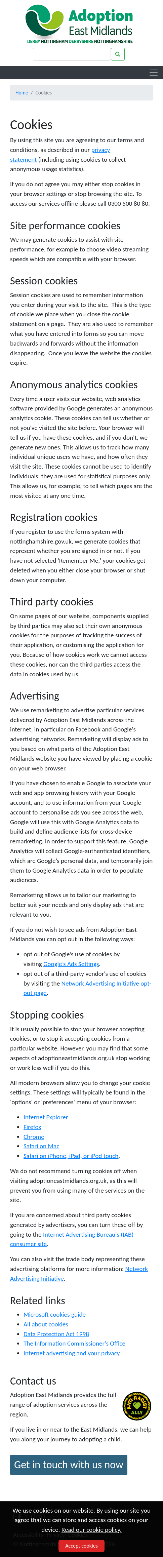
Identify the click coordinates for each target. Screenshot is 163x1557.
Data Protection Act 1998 (56, 1334)
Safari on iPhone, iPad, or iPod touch (71, 1156)
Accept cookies (81, 1546)
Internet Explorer (46, 1117)
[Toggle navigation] (153, 72)
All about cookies (46, 1324)
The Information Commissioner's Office (74, 1343)
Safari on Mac (41, 1146)
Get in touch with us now (68, 1464)
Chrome (34, 1137)
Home (21, 92)
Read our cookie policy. (92, 1529)
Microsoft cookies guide (55, 1314)
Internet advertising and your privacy (72, 1353)
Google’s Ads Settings (71, 964)
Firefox (32, 1127)
